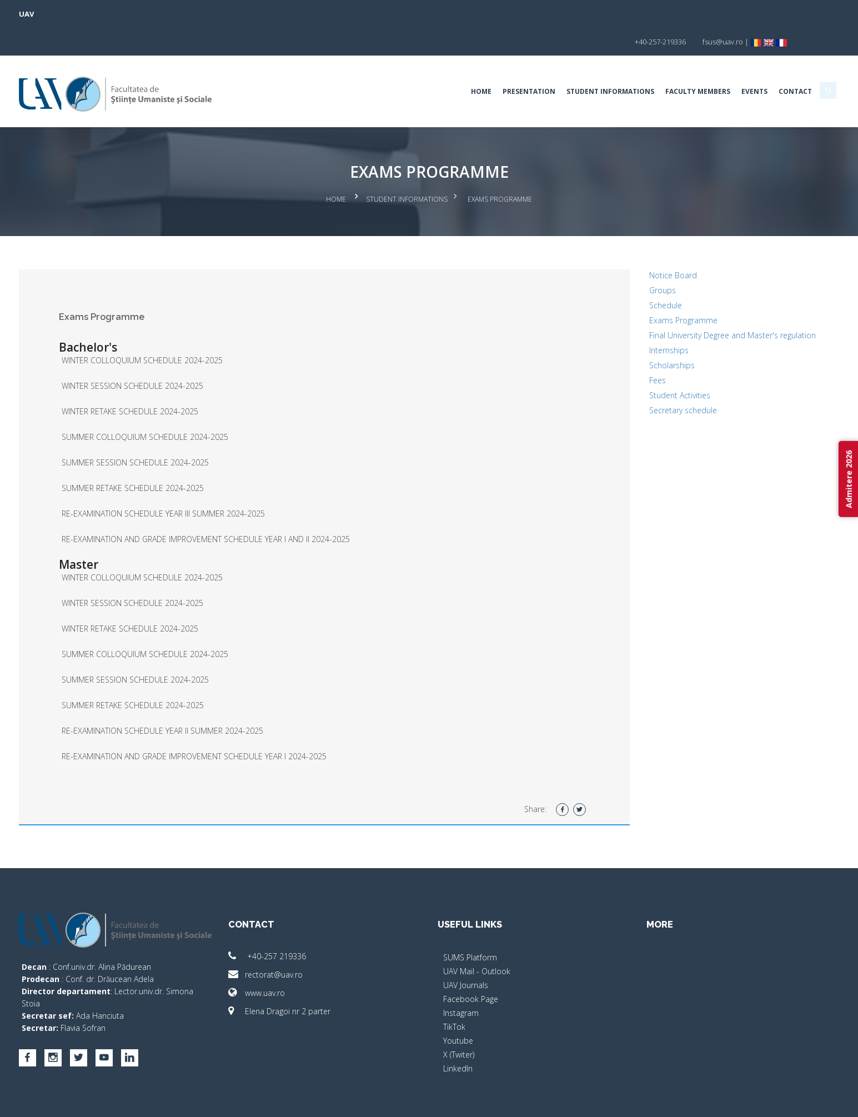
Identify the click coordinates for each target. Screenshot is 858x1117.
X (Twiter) (458, 1022)
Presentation (444, 63)
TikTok (454, 994)
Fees (615, 360)
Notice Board (631, 243)
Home (396, 63)
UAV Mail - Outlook (476, 939)
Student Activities (637, 375)
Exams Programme (641, 288)
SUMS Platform (470, 925)
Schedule (623, 273)
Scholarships (630, 345)
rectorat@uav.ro (308, 942)
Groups (620, 258)
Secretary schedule (641, 390)
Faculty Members (612, 63)
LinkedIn (458, 1036)
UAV (111, 14)
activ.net (741, 1100)
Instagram (461, 980)
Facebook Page (470, 966)
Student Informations (525, 63)
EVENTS (669, 63)
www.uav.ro (299, 960)
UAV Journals (465, 953)
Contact (710, 63)
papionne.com (695, 1100)
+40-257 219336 (310, 924)
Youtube (458, 1008)
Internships (626, 330)
